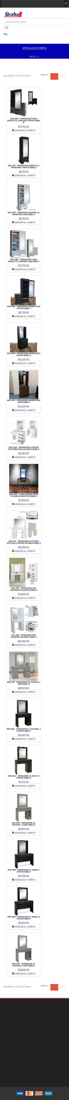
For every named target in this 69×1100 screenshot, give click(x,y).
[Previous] (44, 74)
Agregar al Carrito (24, 130)
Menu (66, 3)
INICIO (32, 56)
